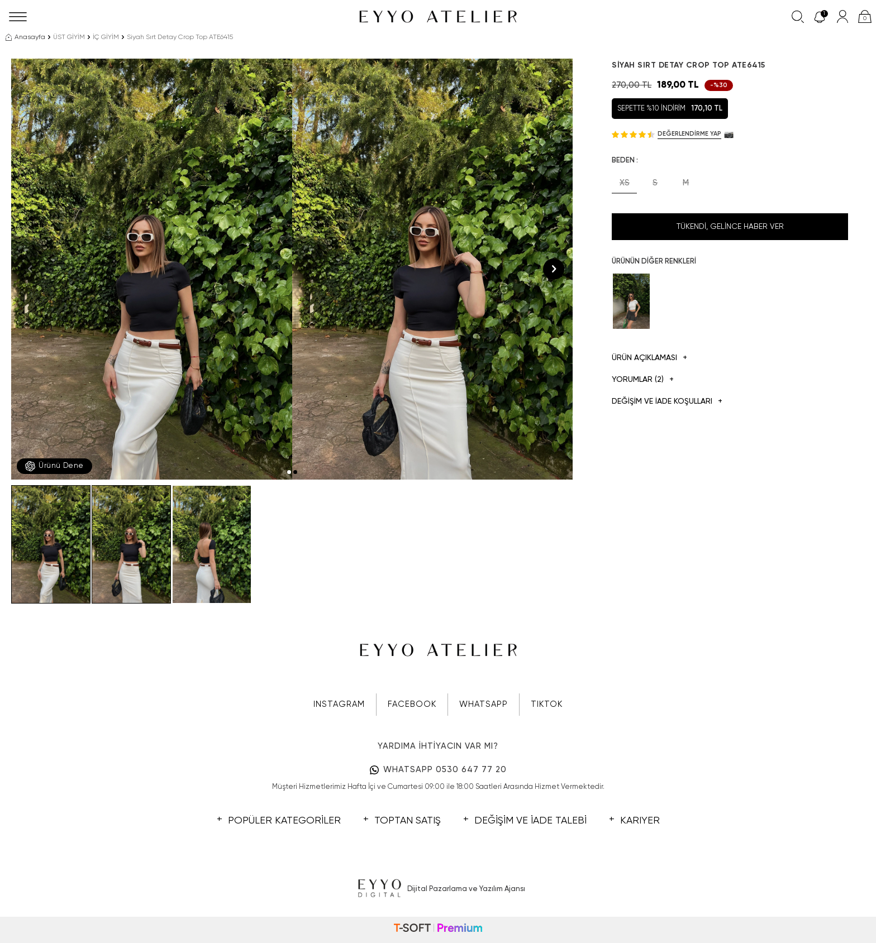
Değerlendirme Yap (689, 134)
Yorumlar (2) (643, 380)
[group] (151, 269)
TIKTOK (547, 704)
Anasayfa (25, 37)
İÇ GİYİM (106, 37)
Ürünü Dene (54, 466)
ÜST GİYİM (69, 37)
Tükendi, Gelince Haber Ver (730, 227)
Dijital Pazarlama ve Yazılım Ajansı (438, 889)
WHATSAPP (483, 704)
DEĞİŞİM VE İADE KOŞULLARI (667, 401)
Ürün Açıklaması (649, 358)
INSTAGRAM (339, 704)
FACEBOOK (412, 704)
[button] (289, 472)
